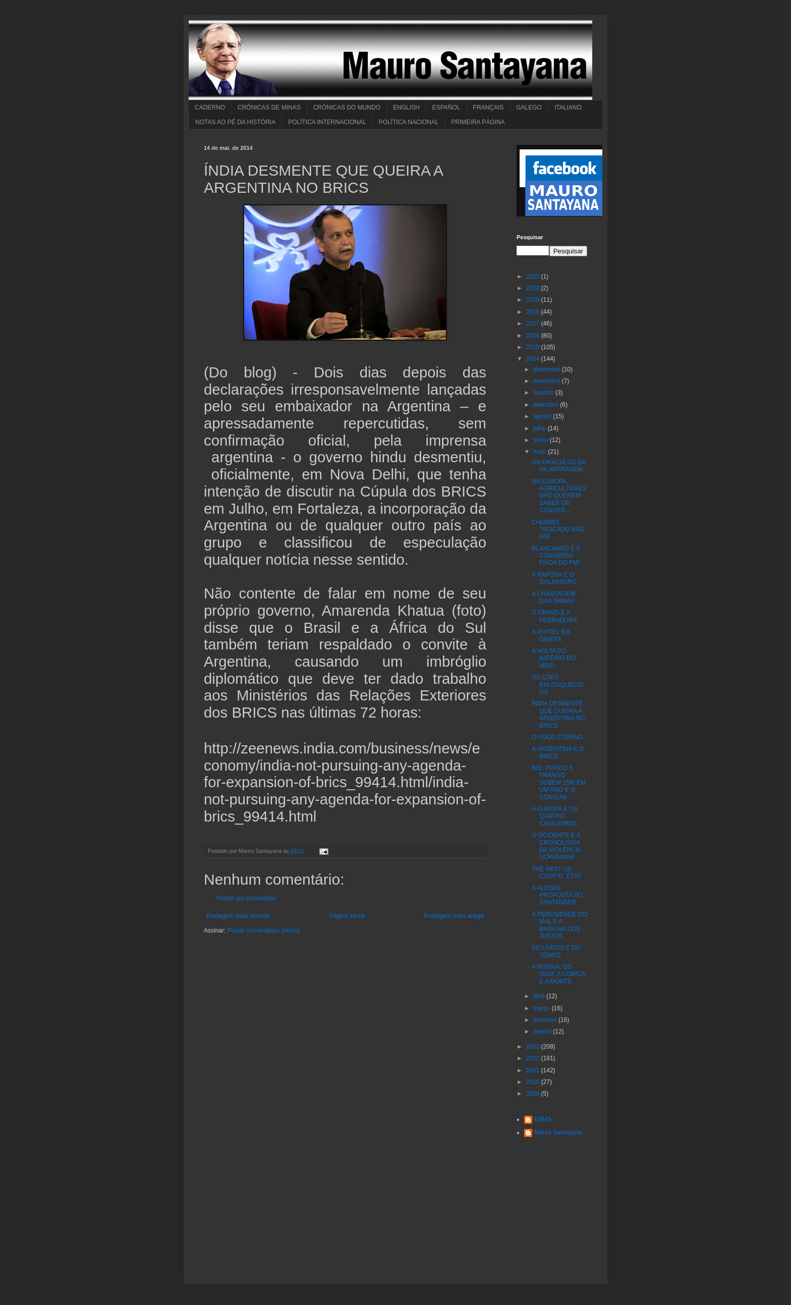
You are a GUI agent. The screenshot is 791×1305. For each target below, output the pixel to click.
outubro (544, 392)
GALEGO (529, 107)
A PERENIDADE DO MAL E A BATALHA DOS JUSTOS (559, 925)
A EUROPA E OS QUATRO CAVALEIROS (555, 816)
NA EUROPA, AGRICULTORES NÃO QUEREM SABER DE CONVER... (559, 496)
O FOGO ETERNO (557, 737)
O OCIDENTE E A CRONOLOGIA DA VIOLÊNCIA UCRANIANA (556, 846)
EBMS (542, 1119)
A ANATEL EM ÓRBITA (551, 635)
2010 (533, 1081)
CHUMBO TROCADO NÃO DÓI (558, 529)
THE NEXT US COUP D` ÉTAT (556, 872)
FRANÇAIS (488, 107)
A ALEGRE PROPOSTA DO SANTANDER (557, 895)
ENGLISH (406, 107)
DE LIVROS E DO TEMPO (556, 951)
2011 (533, 1070)
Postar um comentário (245, 898)
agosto (543, 416)
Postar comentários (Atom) (264, 930)
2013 (533, 1046)
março (542, 1008)
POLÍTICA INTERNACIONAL (327, 122)
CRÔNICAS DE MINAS (269, 107)
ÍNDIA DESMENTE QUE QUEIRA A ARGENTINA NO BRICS (558, 714)
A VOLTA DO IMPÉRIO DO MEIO (554, 658)
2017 (533, 323)
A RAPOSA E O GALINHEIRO (554, 578)
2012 (533, 1058)
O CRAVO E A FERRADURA (554, 616)
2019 (533, 299)
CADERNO (210, 107)
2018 (533, 311)
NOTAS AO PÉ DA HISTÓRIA (235, 122)
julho (540, 428)
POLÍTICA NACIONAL (409, 122)
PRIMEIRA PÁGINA (478, 122)
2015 (533, 347)
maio (540, 451)
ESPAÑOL (446, 107)
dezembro (547, 369)
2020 (533, 288)
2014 (533, 358)
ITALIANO (568, 107)
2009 (533, 1093)
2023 (533, 276)
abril (539, 996)
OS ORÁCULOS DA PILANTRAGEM (559, 466)
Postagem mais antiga (454, 915)
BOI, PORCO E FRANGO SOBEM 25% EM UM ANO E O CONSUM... (559, 783)
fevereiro (545, 1019)
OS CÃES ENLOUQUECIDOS (558, 684)
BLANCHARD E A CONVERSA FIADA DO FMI (556, 556)
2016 (533, 335)
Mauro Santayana (558, 1132)
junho (541, 440)
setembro (546, 404)
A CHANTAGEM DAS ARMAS (553, 597)
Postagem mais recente (238, 915)
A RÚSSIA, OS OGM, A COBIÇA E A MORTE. (558, 974)
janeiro (543, 1031)
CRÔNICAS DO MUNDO (346, 107)
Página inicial (347, 915)
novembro (547, 381)
